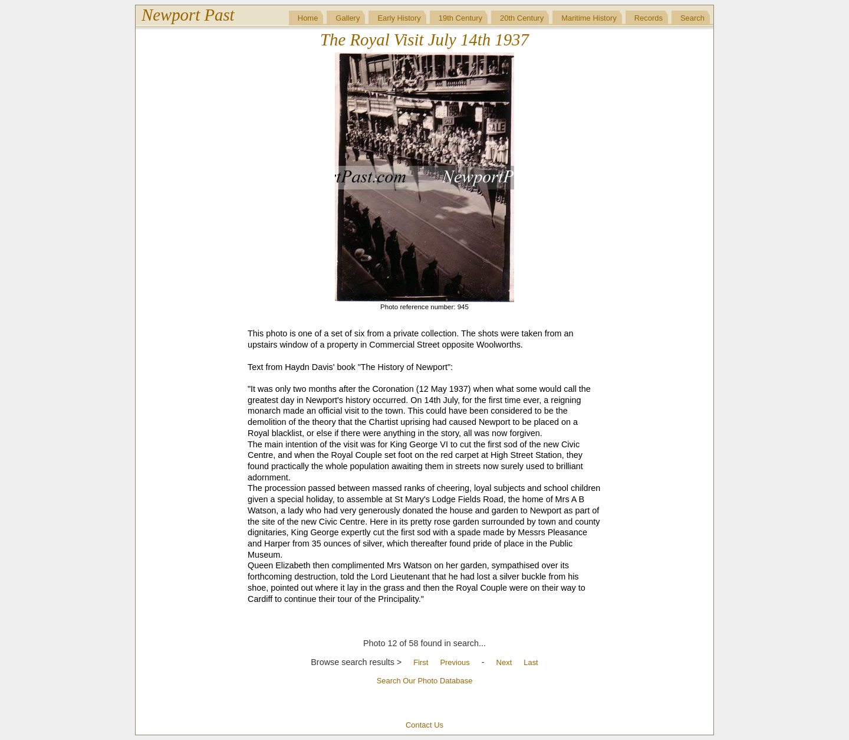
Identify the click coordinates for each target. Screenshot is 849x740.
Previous (454, 662)
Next (504, 662)
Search (692, 18)
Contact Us (424, 725)
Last (531, 662)
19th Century (460, 18)
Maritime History (589, 18)
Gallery (347, 18)
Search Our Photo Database (425, 680)
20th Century (522, 18)
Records (648, 18)
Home (308, 18)
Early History (398, 18)
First (420, 662)
